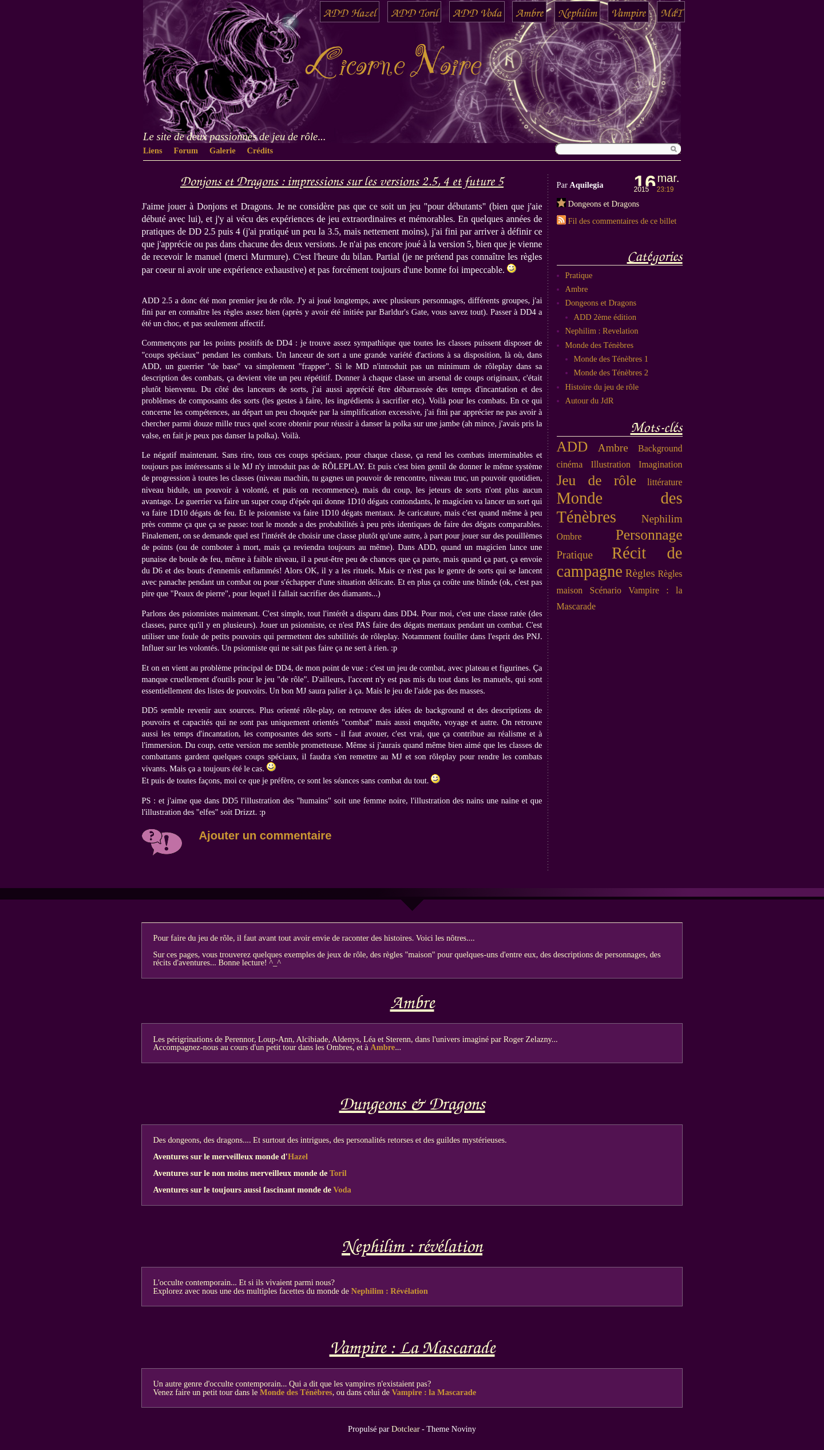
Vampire (628, 12)
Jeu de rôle (597, 480)
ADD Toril (414, 12)
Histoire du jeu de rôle (602, 386)
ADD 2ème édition (605, 317)
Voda (342, 1189)
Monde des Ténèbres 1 (611, 358)
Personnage (649, 534)
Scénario (605, 590)
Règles (640, 573)
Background (660, 448)
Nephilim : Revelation (602, 330)
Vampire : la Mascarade (434, 1392)
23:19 (665, 189)
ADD (572, 446)
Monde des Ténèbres (599, 345)
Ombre (569, 536)
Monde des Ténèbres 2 (611, 372)
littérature (665, 482)
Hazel (298, 1156)
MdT (671, 12)
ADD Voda (477, 12)
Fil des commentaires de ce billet (622, 220)
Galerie (222, 150)
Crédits (260, 150)
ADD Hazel (349, 12)
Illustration (610, 464)
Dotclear (405, 1428)
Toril (338, 1173)
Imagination (660, 464)
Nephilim (577, 12)
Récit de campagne (620, 562)
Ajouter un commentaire (265, 835)
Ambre (529, 12)
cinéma (570, 464)
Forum (186, 150)
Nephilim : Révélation (389, 1291)
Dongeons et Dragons (604, 203)
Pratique (579, 275)
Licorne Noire (392, 65)
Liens (153, 150)
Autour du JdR (589, 400)
